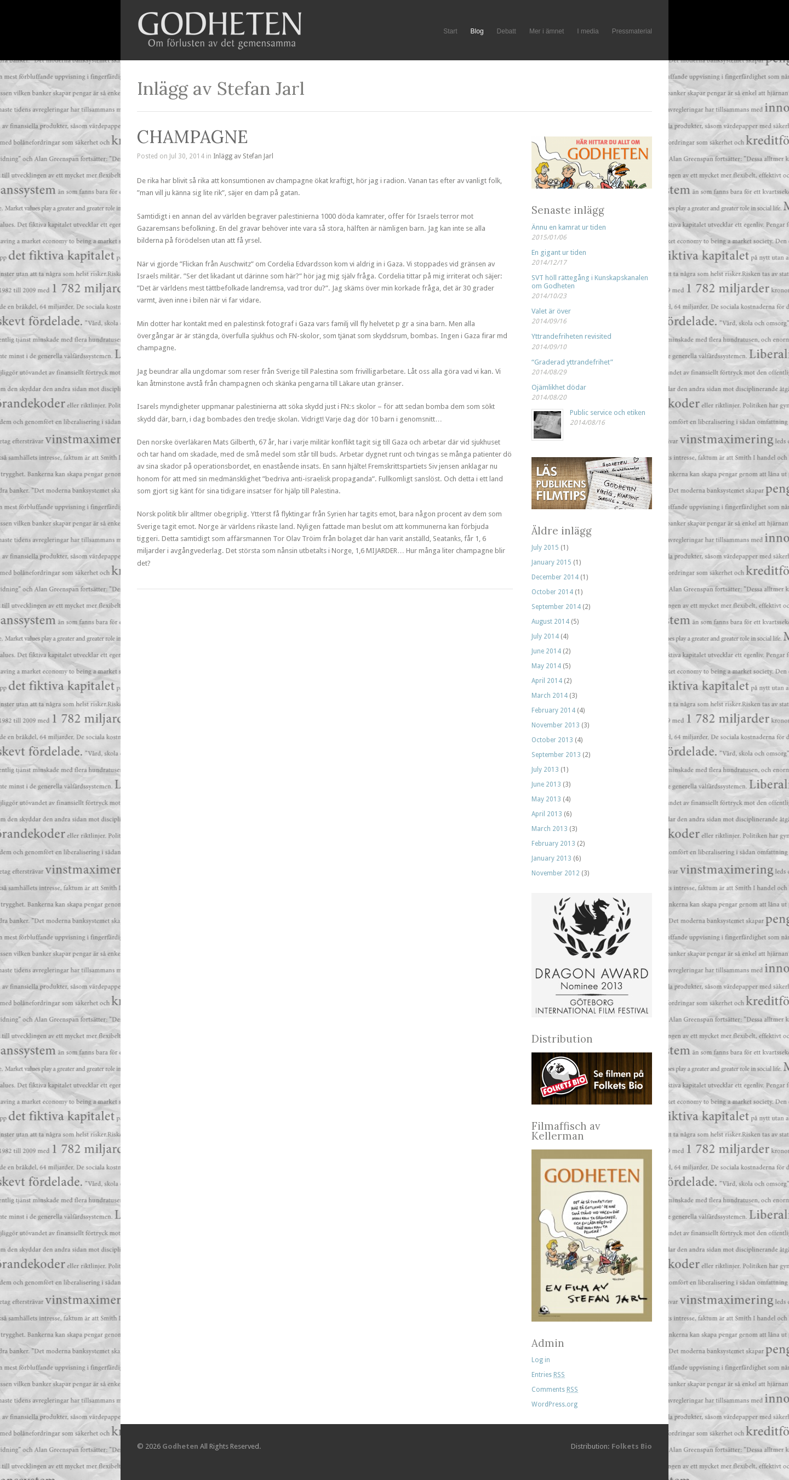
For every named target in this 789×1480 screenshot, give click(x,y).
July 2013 (545, 769)
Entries (548, 1375)
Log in (540, 1360)
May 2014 (546, 666)
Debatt (506, 31)
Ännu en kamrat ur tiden (568, 227)
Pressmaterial (632, 31)
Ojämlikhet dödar (558, 387)
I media (587, 31)
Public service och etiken (607, 412)
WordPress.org (554, 1404)
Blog (477, 31)
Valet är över (551, 311)
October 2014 (552, 592)
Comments (554, 1389)
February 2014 (553, 710)
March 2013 (549, 829)
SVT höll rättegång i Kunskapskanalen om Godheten (589, 281)
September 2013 (556, 755)
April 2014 (546, 681)
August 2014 (550, 621)
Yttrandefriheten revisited (571, 336)
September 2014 (556, 607)
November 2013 (555, 725)
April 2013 (546, 814)
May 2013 (546, 799)
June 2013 (546, 784)
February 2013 (553, 843)
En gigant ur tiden (558, 252)
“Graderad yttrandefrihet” (572, 362)
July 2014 (545, 636)
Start (450, 31)
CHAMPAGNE (192, 137)
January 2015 (551, 562)
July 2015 (545, 547)
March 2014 (549, 695)
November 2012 (555, 873)
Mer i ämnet (546, 31)
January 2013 (551, 858)
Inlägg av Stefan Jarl (243, 156)
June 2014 (546, 651)
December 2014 (555, 577)
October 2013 (552, 740)
